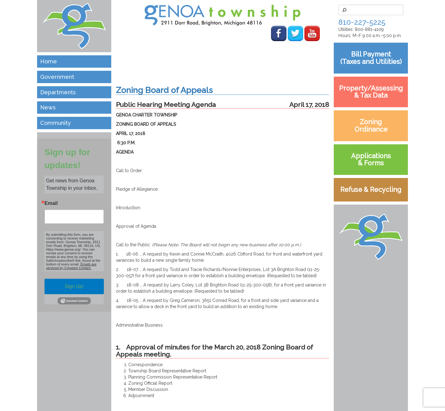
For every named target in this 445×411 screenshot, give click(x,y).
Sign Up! (74, 286)
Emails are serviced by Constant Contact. (71, 266)
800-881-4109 (369, 29)
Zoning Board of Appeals (164, 90)
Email (51, 203)
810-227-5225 (361, 22)
